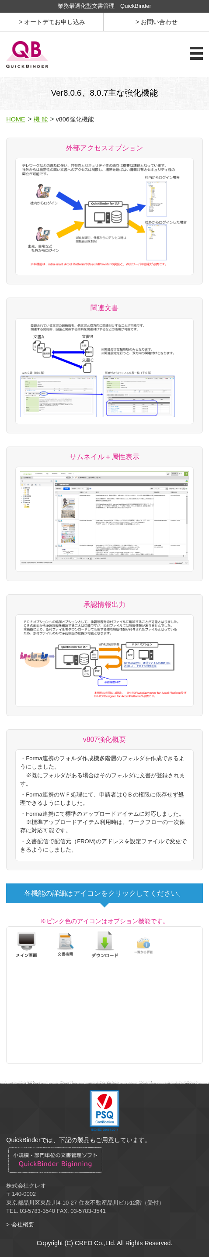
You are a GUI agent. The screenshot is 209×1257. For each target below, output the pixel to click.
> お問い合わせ (157, 21)
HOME (15, 119)
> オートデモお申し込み (52, 21)
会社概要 (22, 1224)
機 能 (41, 119)
